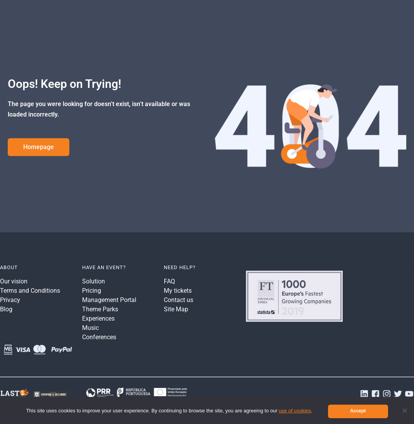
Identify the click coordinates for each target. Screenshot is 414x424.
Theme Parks (100, 309)
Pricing (91, 290)
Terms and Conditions (30, 290)
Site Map (176, 309)
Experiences (98, 318)
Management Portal (109, 300)
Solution (93, 281)
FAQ (169, 281)
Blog (6, 309)
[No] (404, 410)
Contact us (178, 300)
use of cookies (295, 411)
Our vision (13, 281)
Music (90, 327)
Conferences (99, 337)
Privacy (10, 300)
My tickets (178, 290)
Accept (358, 411)
